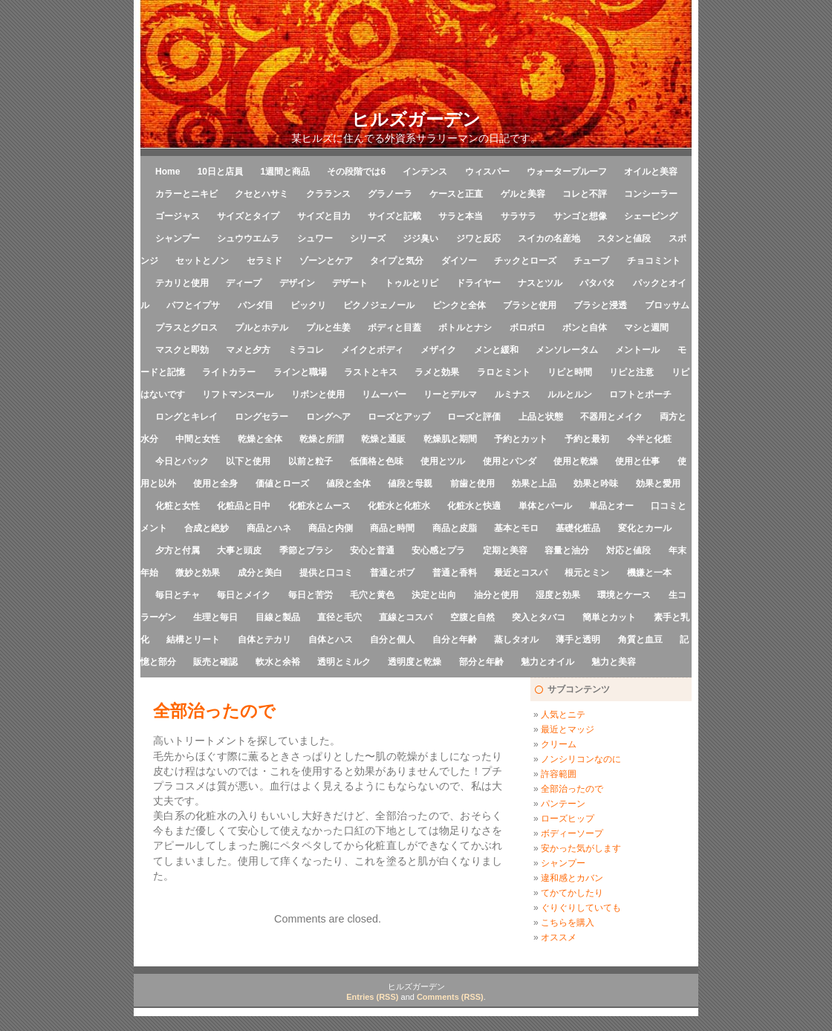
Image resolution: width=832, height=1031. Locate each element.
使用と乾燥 (575, 461)
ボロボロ (527, 327)
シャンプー (177, 238)
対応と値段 (628, 550)
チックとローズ (525, 261)
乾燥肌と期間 (450, 439)
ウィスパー (487, 171)
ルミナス (512, 394)
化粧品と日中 (243, 506)
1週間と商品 (285, 171)
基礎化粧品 (578, 528)
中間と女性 (197, 439)
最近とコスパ (520, 572)
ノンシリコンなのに (581, 759)
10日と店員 (220, 171)
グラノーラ (390, 194)
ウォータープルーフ (567, 171)
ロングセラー (261, 417)
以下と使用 (248, 461)
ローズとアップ (399, 417)
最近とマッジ (567, 729)
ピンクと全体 (459, 305)
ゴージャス (177, 216)
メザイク (438, 350)
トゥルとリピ (411, 283)
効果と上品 (534, 483)
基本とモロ (516, 528)
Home (167, 171)
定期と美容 (505, 550)
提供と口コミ (326, 572)
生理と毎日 (215, 617)
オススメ (558, 937)
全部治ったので (572, 789)
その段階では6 (356, 171)
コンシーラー (650, 194)
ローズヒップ (567, 818)
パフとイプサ (193, 305)
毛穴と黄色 (372, 595)
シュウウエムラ (248, 238)
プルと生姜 (328, 327)
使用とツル (442, 461)
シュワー (315, 238)
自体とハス (330, 639)
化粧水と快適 (474, 506)
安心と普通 (372, 550)
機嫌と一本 (649, 572)
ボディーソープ (572, 833)
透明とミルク (344, 662)
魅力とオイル (547, 662)
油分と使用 (496, 595)
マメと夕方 (248, 350)
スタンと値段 (624, 238)
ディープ (243, 283)
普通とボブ (392, 572)
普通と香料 (454, 572)
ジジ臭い (420, 238)
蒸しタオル (516, 639)
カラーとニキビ (186, 194)
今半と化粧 (649, 439)
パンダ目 (255, 305)
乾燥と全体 (260, 439)
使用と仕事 (637, 461)
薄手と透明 (578, 639)
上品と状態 (541, 417)
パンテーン (563, 804)
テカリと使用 (182, 283)
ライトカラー (229, 372)
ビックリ (308, 305)
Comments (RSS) (450, 996)
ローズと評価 (474, 417)
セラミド (264, 261)
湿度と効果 (558, 595)
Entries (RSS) (372, 996)
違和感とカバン (572, 878)
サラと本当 (460, 216)
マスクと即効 (182, 350)
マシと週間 (646, 327)
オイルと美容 (650, 171)
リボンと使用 (318, 394)
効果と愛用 (658, 483)
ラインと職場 (300, 372)
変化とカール (645, 528)
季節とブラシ (306, 550)
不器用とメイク (611, 417)
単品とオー (611, 506)
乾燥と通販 (383, 439)
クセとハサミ (261, 194)
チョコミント (653, 261)
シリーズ (368, 238)
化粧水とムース (319, 506)
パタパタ (597, 283)
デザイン (297, 283)
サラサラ (518, 216)
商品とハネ (269, 528)
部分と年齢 (481, 662)
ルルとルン (569, 394)
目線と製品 (278, 617)
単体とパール (545, 506)
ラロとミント (503, 372)
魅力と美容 (613, 662)
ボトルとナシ (465, 327)
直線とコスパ (405, 617)
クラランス (328, 194)
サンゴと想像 (580, 216)
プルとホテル (261, 327)
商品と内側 (330, 528)
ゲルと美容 (523, 194)
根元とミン (587, 572)
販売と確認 (215, 662)
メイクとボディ (372, 350)
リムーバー (384, 394)
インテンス (425, 171)
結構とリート (193, 639)
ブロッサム (667, 305)
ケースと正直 (456, 194)
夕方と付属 (177, 550)
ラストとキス (370, 372)
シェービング (650, 216)
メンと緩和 (496, 350)
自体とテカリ (264, 639)
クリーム (558, 744)
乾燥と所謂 (321, 439)
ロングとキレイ (186, 417)
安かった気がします (581, 848)
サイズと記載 (394, 216)
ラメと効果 (437, 372)
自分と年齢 (454, 639)
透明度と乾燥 (414, 662)
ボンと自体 (584, 327)
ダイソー (459, 261)
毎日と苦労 (310, 595)
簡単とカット (609, 617)
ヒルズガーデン (416, 119)
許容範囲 (558, 774)
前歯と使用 (472, 483)
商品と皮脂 (454, 528)
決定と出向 (434, 595)
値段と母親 (410, 483)
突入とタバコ (538, 617)
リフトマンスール (237, 394)
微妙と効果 (197, 572)
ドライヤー (478, 283)
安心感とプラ (438, 550)
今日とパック (182, 461)
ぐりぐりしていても (581, 907)
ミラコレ (306, 350)
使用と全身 (215, 483)
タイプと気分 (396, 261)
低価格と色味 (376, 461)
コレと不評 (584, 194)
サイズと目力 (324, 216)
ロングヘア (328, 417)
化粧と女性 (177, 506)
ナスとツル (540, 283)
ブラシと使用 (529, 305)
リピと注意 (631, 372)
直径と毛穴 (339, 617)
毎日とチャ (177, 595)
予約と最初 (587, 439)
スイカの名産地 (549, 238)
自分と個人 (392, 639)
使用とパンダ (509, 461)
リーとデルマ (450, 394)
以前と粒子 (310, 461)
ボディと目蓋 (394, 327)
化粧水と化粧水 (399, 506)
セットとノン (202, 261)
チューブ (591, 261)
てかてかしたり (572, 893)
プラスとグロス (186, 327)
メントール (637, 350)
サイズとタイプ (248, 216)
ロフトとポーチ (640, 394)
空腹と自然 (472, 617)
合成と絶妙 (206, 528)
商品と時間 (392, 528)
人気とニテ (563, 714)
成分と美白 (260, 572)
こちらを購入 (567, 922)
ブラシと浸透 (600, 305)
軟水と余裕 (278, 662)
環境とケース (624, 595)
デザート (350, 283)
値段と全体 (348, 483)
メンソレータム (567, 350)
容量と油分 (567, 550)
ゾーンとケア (326, 261)
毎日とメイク (243, 595)
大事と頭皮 (239, 550)
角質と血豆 (640, 639)
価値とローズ (282, 483)
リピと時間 (569, 372)
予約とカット (520, 439)
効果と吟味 (595, 483)
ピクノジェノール (379, 305)
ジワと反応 (478, 238)
